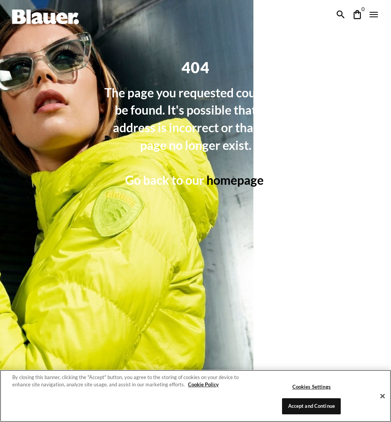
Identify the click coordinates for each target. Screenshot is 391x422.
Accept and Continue (311, 406)
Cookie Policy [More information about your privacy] (201, 384)
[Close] (382, 396)
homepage (235, 179)
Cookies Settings (311, 387)
